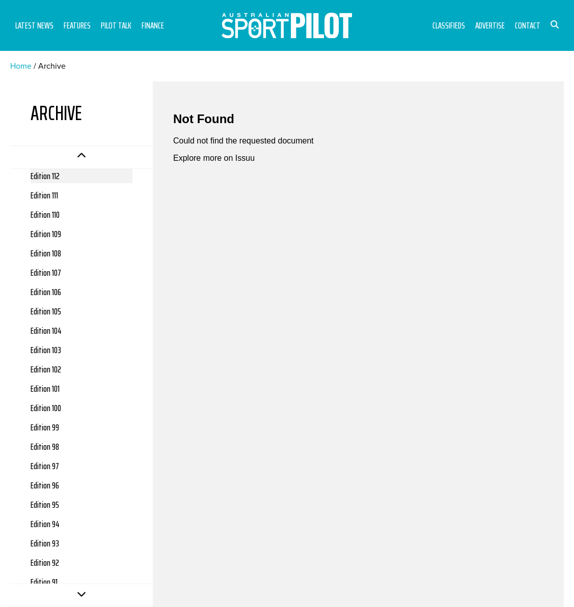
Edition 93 (45, 543)
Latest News (34, 25)
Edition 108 (46, 253)
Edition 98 (45, 447)
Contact (527, 25)
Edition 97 (45, 466)
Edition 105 (46, 311)
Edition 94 (45, 524)
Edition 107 (46, 273)
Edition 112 (45, 176)
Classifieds (448, 25)
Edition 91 (44, 582)
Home (21, 66)
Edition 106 (46, 292)
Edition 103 (46, 350)
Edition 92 (45, 563)
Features (77, 25)
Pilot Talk (116, 25)
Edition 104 (46, 331)
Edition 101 (45, 389)
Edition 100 (46, 408)
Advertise (490, 25)
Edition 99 (45, 427)
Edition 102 (46, 369)
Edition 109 (46, 234)
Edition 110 (45, 215)
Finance (153, 25)
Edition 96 (45, 485)
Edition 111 (44, 195)
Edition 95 (45, 505)
